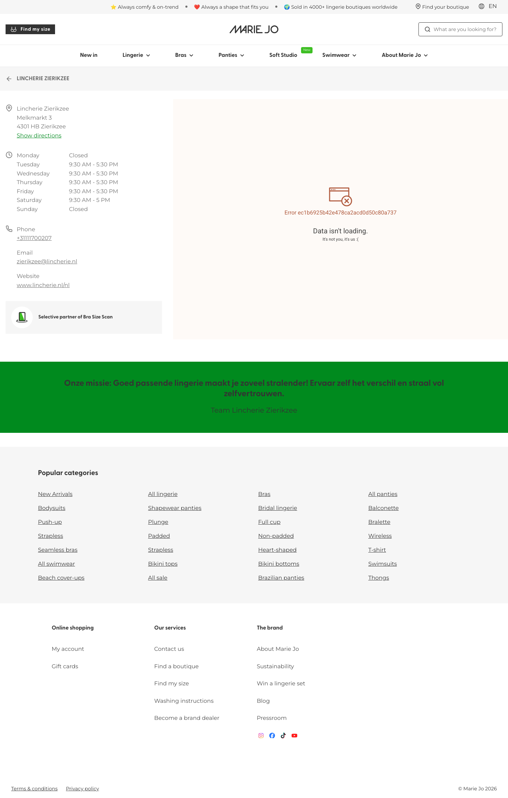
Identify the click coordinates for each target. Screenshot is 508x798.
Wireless (380, 536)
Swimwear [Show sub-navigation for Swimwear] (339, 55)
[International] (489, 6)
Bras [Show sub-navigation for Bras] (184, 55)
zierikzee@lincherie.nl (47, 261)
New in (89, 55)
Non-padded (276, 536)
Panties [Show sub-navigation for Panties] (231, 55)
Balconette (383, 508)
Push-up (50, 522)
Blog (263, 701)
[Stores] (442, 7)
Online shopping (73, 628)
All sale (158, 578)
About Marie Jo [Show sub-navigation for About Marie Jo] (405, 55)
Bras (264, 494)
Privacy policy (82, 788)
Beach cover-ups (61, 578)
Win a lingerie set (281, 683)
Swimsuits (382, 564)
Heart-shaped (277, 550)
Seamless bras (57, 550)
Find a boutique (176, 666)
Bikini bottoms (278, 564)
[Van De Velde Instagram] (261, 737)
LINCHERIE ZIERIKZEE (37, 78)
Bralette (379, 522)
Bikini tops (162, 564)
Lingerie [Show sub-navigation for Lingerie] (136, 55)
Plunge (158, 522)
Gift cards (65, 666)
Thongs (378, 578)
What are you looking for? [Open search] (460, 29)
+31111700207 (34, 238)
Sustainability (275, 666)
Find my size (30, 29)
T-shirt (377, 550)
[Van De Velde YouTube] (294, 737)
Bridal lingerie (277, 508)
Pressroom (272, 718)
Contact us (169, 649)
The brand (270, 628)
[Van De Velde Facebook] (272, 737)
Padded (159, 536)
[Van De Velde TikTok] (283, 737)
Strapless (50, 536)
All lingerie (163, 494)
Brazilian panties (281, 578)
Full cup (269, 522)
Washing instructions (184, 701)
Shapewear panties (174, 508)
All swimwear (56, 564)
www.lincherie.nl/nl (43, 285)
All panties (383, 494)
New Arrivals (55, 494)
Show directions (39, 136)
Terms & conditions (34, 788)
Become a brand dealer (187, 718)
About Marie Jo (278, 649)
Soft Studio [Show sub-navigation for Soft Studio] (289, 52)
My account (68, 649)
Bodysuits (51, 508)
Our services (170, 628)
